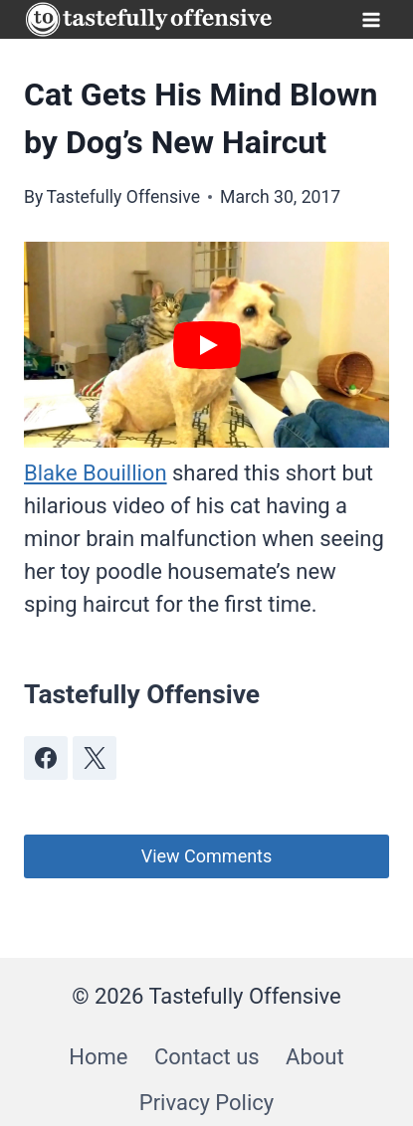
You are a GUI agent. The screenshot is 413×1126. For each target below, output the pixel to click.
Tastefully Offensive (123, 197)
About (315, 1056)
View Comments (207, 855)
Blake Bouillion (95, 473)
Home (98, 1056)
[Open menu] (370, 19)
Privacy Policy (206, 1102)
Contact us (207, 1056)
